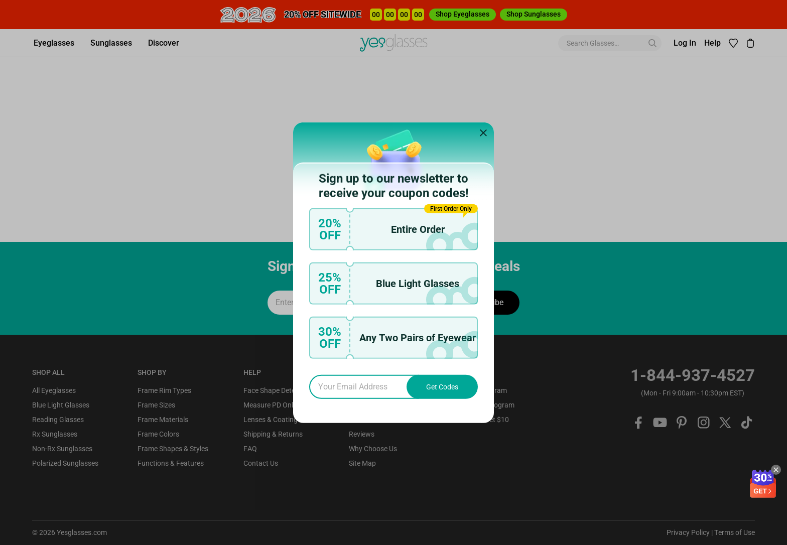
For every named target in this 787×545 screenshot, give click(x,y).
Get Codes (442, 386)
